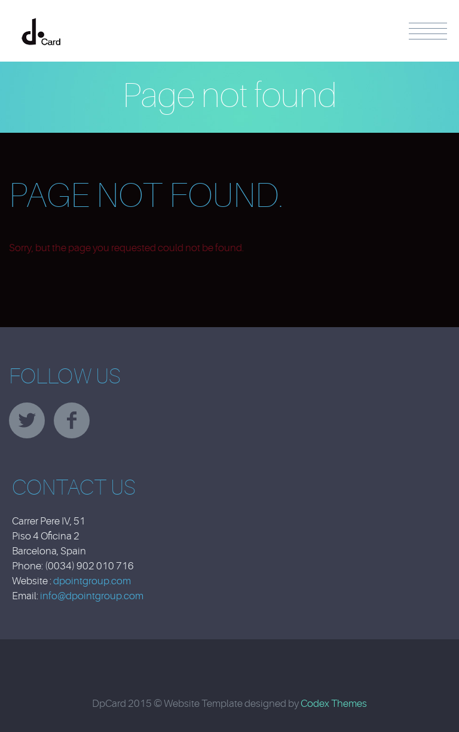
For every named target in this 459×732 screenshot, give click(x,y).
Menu (428, 31)
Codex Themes (334, 703)
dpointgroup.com (92, 581)
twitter (27, 420)
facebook (72, 420)
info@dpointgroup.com (91, 596)
